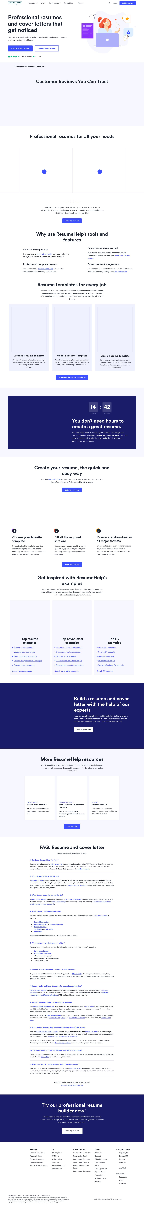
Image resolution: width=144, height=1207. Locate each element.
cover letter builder (44, 254)
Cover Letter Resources (81, 1171)
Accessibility (99, 1175)
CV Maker (55, 1156)
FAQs (97, 1166)
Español (120, 1159)
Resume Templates (37, 1153)
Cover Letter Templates (82, 1153)
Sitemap (98, 1181)
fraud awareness (75, 1068)
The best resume (101, 916)
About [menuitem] (81, 3)
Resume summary (40, 924)
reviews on (26, 56)
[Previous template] (44, 171)
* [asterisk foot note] (45, 67)
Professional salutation (42, 953)
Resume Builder (36, 1156)
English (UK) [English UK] (122, 1156)
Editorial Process (101, 1159)
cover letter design (59, 902)
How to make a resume (37, 805)
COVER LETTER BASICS (66, 802)
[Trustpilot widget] (72, 102)
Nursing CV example (106, 652)
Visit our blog (72, 826)
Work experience (40, 927)
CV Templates (57, 1153)
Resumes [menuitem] (33, 3)
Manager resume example (24, 652)
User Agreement (101, 1169)
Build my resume (127, 3)
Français (121, 1162)
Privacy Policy (100, 1172)
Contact (98, 1156)
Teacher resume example (24, 665)
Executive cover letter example (68, 652)
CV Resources (57, 1169)
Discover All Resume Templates (72, 377)
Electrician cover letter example (69, 661)
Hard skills (38, 929)
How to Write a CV (58, 1166)
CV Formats (56, 1162)
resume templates (45, 269)
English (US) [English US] (122, 1153)
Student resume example (24, 648)
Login (115, 3)
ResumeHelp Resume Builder (47, 1032)
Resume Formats (36, 1162)
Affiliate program (101, 1178)
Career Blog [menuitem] (69, 3)
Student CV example (106, 661)
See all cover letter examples (66, 671)
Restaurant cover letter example (69, 648)
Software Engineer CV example (111, 665)
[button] (121, 1168)
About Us (98, 1153)
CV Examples (57, 1159)
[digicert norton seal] (130, 1199)
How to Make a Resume (38, 1166)
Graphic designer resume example (28, 661)
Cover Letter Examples (81, 1159)
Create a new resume (20, 48)
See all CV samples (105, 671)
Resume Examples (37, 1159)
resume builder (120, 272)
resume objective (56, 924)
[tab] (64, 201)
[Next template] (100, 171)
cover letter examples (77, 1018)
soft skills (49, 929)
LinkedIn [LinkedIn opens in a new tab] (121, 1183)
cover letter (89, 1007)
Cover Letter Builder (80, 1156)
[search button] (110, 3)
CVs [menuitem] (43, 3)
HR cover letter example (66, 656)
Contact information (41, 922)
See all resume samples (22, 671)
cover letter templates (57, 1018)
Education (38, 932)
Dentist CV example (106, 656)
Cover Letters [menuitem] (55, 3)
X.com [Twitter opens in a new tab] (120, 1180)
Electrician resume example (25, 656)
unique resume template (77, 885)
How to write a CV (99, 805)
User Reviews (100, 1162)
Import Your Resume (46, 48)
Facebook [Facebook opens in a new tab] (121, 1177)
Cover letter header (41, 951)
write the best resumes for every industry (63, 1036)
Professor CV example (107, 648)
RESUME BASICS (32, 802)
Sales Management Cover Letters (69, 665)
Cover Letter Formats (81, 1162)
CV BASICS (95, 802)
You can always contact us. (72, 1085)
